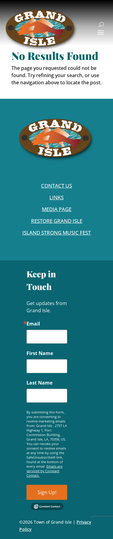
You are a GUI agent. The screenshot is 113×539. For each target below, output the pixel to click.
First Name (40, 353)
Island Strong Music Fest (56, 232)
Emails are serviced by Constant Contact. (44, 471)
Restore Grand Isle (56, 220)
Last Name (39, 382)
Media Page (56, 209)
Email (33, 323)
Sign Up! (47, 492)
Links (56, 197)
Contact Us (56, 185)
